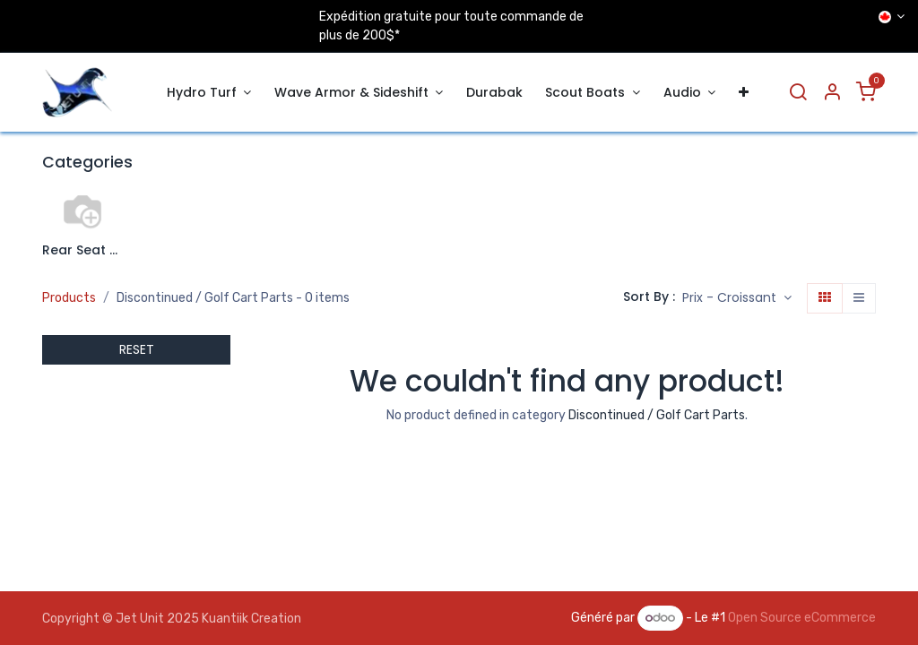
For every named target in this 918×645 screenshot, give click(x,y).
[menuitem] (209, 92)
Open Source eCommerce (802, 617)
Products (69, 297)
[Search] (798, 93)
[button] (736, 298)
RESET (136, 349)
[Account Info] (832, 93)
